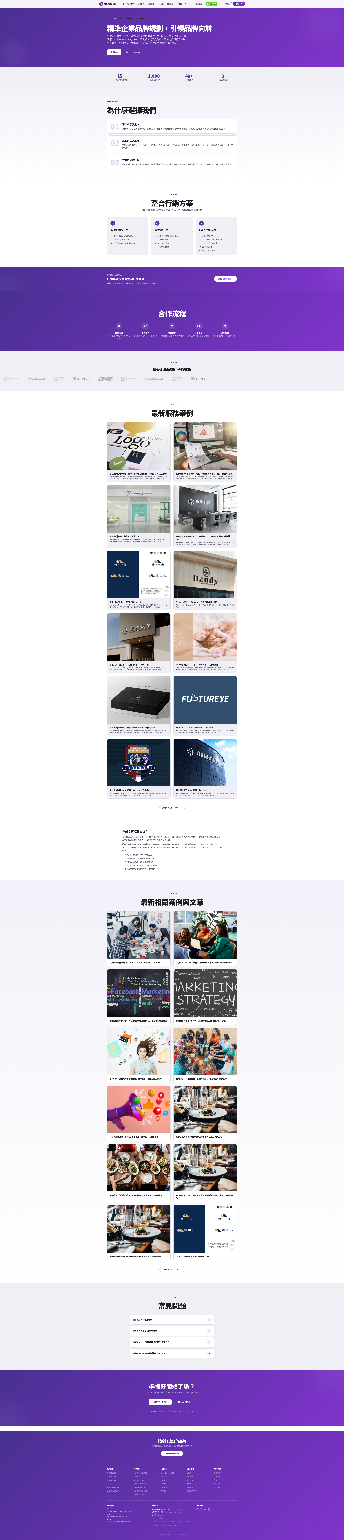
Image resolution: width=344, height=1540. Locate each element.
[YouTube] (205, 1509)
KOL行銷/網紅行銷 (140, 1487)
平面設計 (163, 1480)
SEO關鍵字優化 (139, 1480)
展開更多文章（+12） (172, 1275)
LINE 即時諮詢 (184, 1407)
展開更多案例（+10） (172, 813)
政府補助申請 (191, 1491)
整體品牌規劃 (111, 1473)
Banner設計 (164, 1487)
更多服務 (171, 4)
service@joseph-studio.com (180, 1416)
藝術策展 (190, 1487)
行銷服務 (152, 4)
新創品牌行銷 (111, 1480)
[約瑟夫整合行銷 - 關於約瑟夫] (107, 4)
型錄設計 (163, 1484)
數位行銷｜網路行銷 (140, 1473)
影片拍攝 (190, 1477)
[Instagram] (201, 1509)
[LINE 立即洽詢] (212, 4)
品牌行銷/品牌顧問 (113, 1491)
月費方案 (226, 4)
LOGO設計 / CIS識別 (167, 1473)
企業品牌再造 (111, 1477)
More (188, 4)
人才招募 (217, 1487)
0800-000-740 (133, 52)
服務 (114, 18)
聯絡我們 (217, 1484)
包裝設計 (163, 1477)
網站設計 (190, 1473)
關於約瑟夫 (131, 4)
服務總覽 (217, 1477)
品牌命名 (110, 1484)
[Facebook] (197, 1509)
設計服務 (161, 4)
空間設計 (190, 1484)
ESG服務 (190, 1480)
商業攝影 (163, 1491)
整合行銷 (137, 1477)
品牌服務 (142, 4)
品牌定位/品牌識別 (113, 1487)
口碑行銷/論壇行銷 (140, 1494)
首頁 (123, 4)
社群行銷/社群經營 (140, 1484)
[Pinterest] (209, 1509)
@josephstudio (160, 1515)
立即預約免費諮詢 (160, 1407)
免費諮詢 (239, 4)
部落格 (180, 4)
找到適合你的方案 (225, 282)
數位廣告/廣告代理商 (140, 1491)
